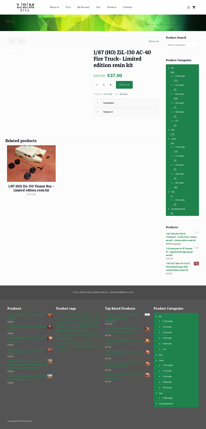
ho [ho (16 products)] (74, 326)
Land (178, 21)
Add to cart (124, 85)
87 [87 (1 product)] (99, 319)
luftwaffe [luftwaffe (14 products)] (64, 338)
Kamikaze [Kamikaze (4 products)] (77, 334)
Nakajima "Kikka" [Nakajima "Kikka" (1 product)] (63, 343)
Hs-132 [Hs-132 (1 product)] (97, 331)
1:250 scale (179, 200)
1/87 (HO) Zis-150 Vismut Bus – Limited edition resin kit (31, 188)
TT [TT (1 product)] (68, 347)
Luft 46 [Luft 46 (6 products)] (93, 335)
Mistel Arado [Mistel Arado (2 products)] (85, 339)
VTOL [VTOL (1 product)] (71, 347)
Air (172, 68)
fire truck (123, 94)
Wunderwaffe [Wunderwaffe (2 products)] (91, 346)
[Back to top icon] (198, 419)
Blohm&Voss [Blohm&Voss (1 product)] (65, 323)
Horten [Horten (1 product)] (91, 331)
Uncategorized (178, 209)
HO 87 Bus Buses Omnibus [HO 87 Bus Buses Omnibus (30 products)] (77, 328)
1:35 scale (179, 103)
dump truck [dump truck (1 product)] (81, 323)
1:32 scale (179, 94)
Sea (173, 192)
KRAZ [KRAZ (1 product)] (85, 335)
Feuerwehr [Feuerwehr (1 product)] (90, 323)
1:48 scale (179, 112)
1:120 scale (179, 147)
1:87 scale (190, 21)
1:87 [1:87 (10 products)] (89, 318)
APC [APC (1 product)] (57, 323)
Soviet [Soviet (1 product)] (72, 343)
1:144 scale (179, 76)
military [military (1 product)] (75, 339)
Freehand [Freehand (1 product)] (67, 327)
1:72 (176, 121)
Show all (153, 41)
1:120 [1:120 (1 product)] (95, 319)
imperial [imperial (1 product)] (59, 335)
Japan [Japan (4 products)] (66, 334)
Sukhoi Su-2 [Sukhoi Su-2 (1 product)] (79, 343)
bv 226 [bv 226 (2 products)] (73, 322)
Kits (173, 130)
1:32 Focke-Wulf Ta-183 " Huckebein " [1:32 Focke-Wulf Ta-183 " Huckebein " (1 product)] (75, 315)
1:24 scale (179, 85)
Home (168, 21)
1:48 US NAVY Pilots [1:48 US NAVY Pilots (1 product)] (77, 319)
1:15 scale (179, 156)
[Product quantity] (104, 85)
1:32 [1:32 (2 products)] (58, 314)
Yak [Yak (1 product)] (57, 350)
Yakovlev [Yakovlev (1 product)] (63, 350)
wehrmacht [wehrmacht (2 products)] (79, 346)
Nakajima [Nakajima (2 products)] (95, 339)
